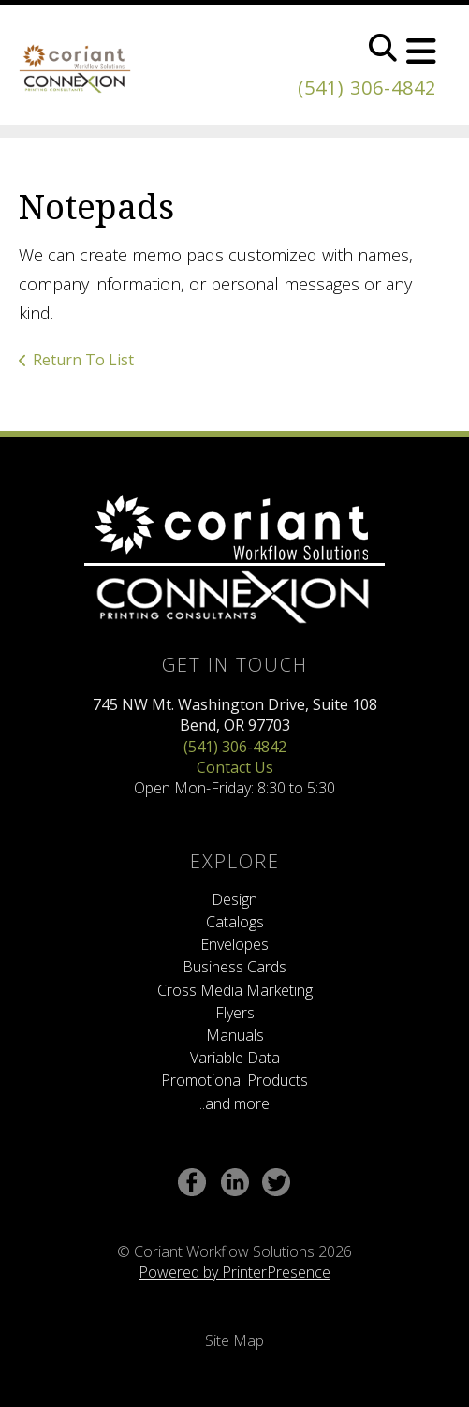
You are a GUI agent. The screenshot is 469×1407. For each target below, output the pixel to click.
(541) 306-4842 (367, 87)
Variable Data (235, 1057)
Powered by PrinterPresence (234, 1272)
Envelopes (234, 944)
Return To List (83, 359)
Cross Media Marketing (235, 990)
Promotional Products (234, 1080)
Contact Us (235, 767)
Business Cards (234, 966)
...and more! (234, 1103)
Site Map (234, 1340)
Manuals (235, 1035)
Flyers (235, 1012)
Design (234, 899)
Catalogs (235, 921)
